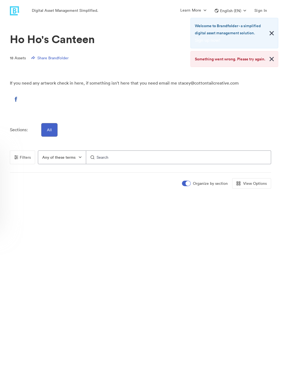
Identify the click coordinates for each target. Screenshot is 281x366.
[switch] (205, 183)
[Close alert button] (272, 33)
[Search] (178, 157)
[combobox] (62, 157)
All (49, 129)
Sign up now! (207, 40)
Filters (22, 157)
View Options (252, 183)
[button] (230, 10)
